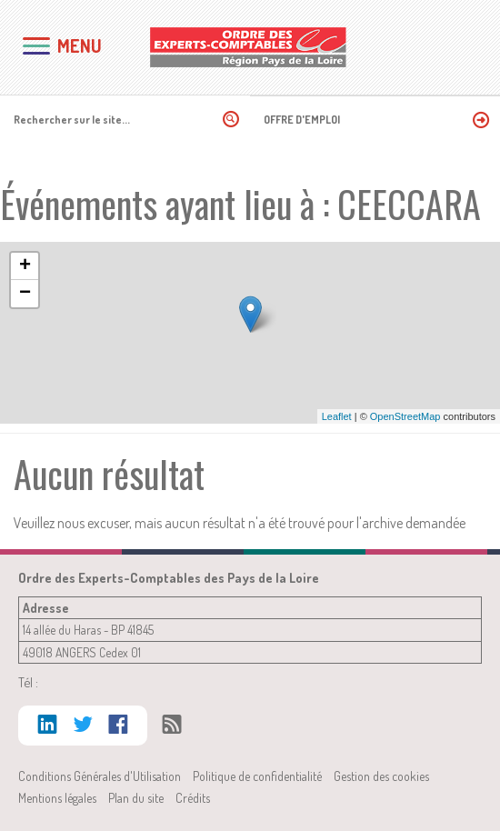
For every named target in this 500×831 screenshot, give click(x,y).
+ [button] (25, 266)
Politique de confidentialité (257, 776)
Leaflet (337, 416)
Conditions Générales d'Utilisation (99, 776)
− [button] (25, 293)
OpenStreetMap (405, 416)
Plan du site (136, 798)
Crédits (192, 798)
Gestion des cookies (381, 776)
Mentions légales (57, 798)
